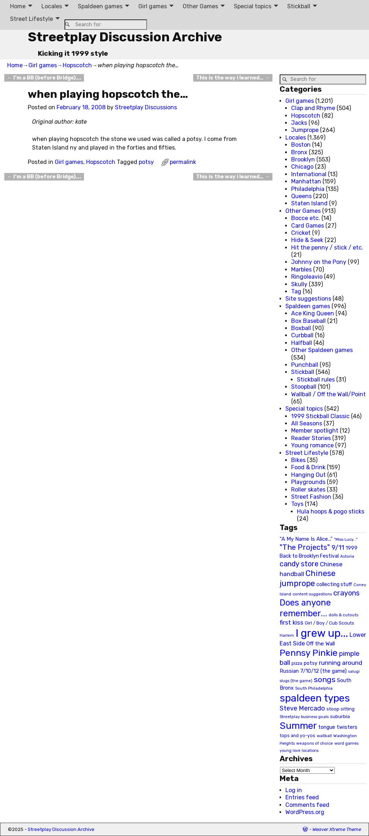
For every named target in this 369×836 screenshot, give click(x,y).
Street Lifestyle (31, 18)
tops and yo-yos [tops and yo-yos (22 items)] (297, 735)
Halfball (301, 342)
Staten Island (309, 203)
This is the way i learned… (233, 78)
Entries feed (302, 797)
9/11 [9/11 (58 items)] (338, 548)
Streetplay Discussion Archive (125, 37)
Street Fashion (311, 496)
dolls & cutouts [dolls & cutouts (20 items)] (343, 614)
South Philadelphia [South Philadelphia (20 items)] (314, 688)
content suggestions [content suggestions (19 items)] (312, 594)
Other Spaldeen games (322, 350)
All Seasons (306, 423)
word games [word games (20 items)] (346, 743)
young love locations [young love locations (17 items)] (299, 750)
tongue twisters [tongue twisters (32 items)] (337, 727)
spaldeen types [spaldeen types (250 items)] (315, 698)
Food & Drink (308, 467)
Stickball (298, 6)
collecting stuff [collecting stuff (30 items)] (334, 584)
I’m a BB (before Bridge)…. (44, 78)
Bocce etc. (305, 218)
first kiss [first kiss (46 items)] (291, 622)
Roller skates (308, 489)
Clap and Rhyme (313, 108)
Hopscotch (77, 65)
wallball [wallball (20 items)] (324, 735)
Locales (51, 6)
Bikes (298, 460)
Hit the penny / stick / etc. (327, 247)
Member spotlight (314, 430)
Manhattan (306, 181)
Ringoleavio (307, 276)
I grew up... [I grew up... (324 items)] (321, 633)
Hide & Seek (307, 240)
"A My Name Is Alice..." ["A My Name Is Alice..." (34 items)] (306, 539)
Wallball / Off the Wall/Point (328, 394)
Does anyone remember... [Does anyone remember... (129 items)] (305, 608)
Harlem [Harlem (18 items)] (287, 635)
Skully (299, 284)
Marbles (301, 269)
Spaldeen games (100, 6)
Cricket (301, 232)
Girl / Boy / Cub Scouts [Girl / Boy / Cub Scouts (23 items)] (329, 623)
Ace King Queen (312, 313)
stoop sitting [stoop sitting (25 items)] (340, 709)
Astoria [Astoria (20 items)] (347, 556)
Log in (293, 790)
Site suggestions (308, 298)
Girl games (152, 6)
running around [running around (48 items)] (340, 662)
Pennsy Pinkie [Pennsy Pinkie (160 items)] (309, 653)
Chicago (302, 166)
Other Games (200, 6)
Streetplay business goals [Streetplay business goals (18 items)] (304, 716)
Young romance (312, 445)
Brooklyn (303, 159)
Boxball (301, 328)
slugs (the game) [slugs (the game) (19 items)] (296, 680)
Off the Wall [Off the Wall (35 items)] (320, 643)
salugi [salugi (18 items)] (354, 671)
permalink (183, 162)
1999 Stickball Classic (320, 416)
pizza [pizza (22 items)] (297, 663)
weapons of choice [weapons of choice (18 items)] (314, 743)
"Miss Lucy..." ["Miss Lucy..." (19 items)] (345, 539)
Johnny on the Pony (318, 262)
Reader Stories (311, 438)
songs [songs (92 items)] (324, 679)
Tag (296, 291)
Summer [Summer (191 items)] (298, 725)
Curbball (302, 335)
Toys (297, 504)
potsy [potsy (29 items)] (310, 663)
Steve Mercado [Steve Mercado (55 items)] (302, 708)
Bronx (299, 152)
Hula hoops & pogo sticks (330, 511)
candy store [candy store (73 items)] (299, 564)
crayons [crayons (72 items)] (346, 593)
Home (18, 6)
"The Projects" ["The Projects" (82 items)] (305, 547)
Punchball (304, 364)
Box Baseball (308, 321)
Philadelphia (307, 189)
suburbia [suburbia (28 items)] (340, 716)
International (308, 174)
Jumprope (305, 130)
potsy (146, 162)
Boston (301, 144)
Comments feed (307, 804)
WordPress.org (304, 812)
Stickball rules (316, 379)
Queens (301, 196)
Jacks (299, 122)
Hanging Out (308, 474)
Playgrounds (308, 482)
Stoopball (303, 386)
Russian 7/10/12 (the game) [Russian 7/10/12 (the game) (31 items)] (313, 671)
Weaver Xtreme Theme (336, 829)
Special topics (252, 6)
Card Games (307, 225)
